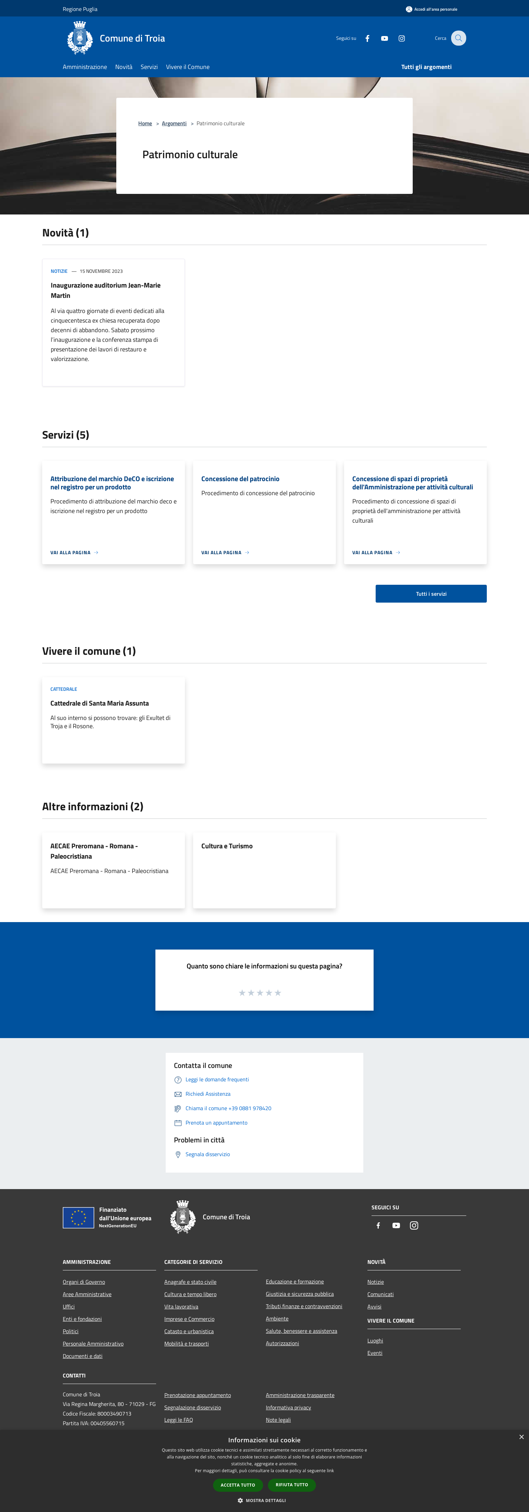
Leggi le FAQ (178, 1420)
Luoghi (375, 1340)
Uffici (69, 1306)
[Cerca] (458, 38)
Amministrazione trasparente (300, 1395)
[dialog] (264, 1471)
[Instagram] (397, 38)
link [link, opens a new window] (330, 1471)
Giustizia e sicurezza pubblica (300, 1294)
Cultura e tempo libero (190, 1294)
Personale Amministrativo (93, 1343)
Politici (71, 1331)
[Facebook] (362, 38)
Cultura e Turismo (227, 845)
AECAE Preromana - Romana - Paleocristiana (94, 850)
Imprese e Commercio (189, 1319)
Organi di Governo (84, 1282)
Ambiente (277, 1318)
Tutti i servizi (431, 594)
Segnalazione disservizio (192, 1407)
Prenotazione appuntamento (197, 1395)
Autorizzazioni (282, 1343)
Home (145, 123)
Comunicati (380, 1294)
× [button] (521, 1437)
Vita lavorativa (181, 1306)
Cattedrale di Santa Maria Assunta (99, 703)
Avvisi (374, 1306)
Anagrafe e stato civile (190, 1282)
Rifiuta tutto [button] (292, 1485)
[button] (264, 1500)
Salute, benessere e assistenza (301, 1331)
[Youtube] (380, 38)
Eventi (375, 1353)
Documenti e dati (83, 1356)
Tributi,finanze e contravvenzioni (304, 1306)
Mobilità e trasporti (186, 1343)
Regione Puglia (80, 9)
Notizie (59, 271)
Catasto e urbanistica (189, 1331)
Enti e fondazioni (82, 1319)
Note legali (278, 1420)
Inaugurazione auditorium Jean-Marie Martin (106, 290)
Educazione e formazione (295, 1281)
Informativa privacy (288, 1407)
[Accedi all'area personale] (431, 9)
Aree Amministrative (87, 1294)
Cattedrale (63, 689)
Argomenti (174, 123)
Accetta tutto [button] (238, 1485)
